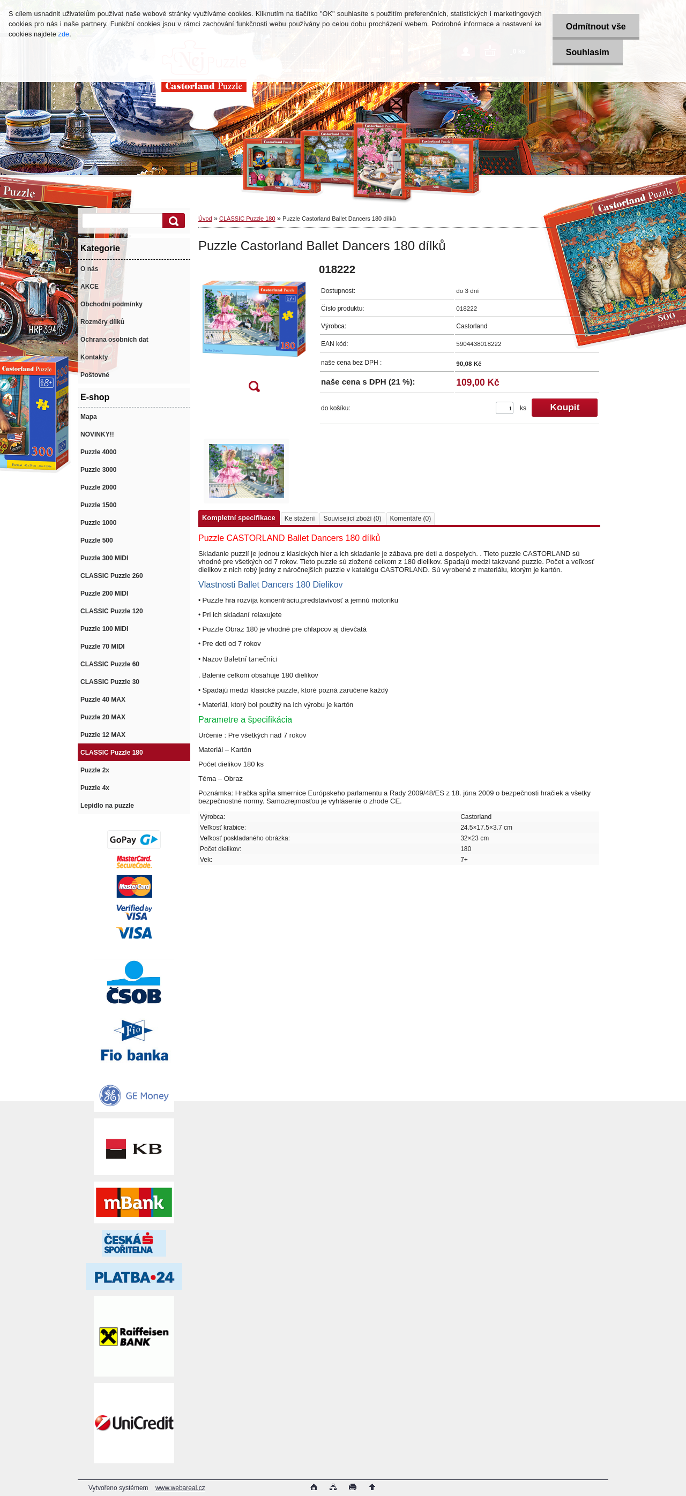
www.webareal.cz (180, 1488)
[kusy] (504, 408)
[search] (172, 221)
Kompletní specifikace (238, 518)
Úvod (205, 218)
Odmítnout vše (596, 26)
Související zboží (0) (352, 518)
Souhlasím (587, 52)
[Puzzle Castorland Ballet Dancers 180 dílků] (254, 331)
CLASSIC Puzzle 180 (247, 218)
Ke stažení (300, 518)
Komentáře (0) (410, 518)
